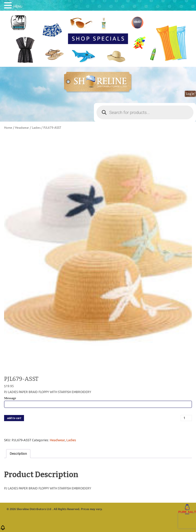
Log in (190, 94)
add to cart (14, 418)
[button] (3, 529)
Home (8, 128)
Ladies (36, 128)
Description (18, 453)
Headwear (22, 128)
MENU (17, 6)
